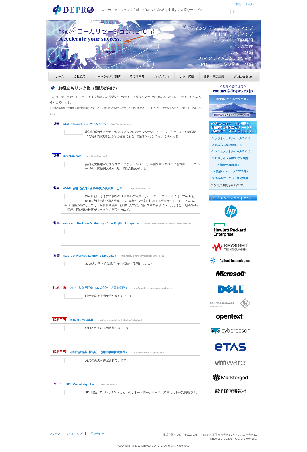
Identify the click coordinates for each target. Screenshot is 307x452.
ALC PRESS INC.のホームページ (85, 124)
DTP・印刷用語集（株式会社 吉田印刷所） (99, 288)
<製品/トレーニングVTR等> (229, 171)
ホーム (58, 76)
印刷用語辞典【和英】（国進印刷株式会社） (99, 352)
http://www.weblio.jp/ (140, 189)
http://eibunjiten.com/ (96, 156)
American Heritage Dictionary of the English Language (101, 223)
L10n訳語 (186, 76)
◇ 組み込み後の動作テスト (228, 145)
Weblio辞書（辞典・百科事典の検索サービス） (94, 188)
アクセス (55, 433)
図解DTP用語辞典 (81, 320)
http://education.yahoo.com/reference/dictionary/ (167, 224)
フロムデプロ (161, 76)
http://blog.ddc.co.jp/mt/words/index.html (153, 288)
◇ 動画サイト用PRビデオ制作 (229, 158)
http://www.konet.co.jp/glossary (148, 352)
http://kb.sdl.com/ (109, 385)
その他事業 (137, 76)
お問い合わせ (96, 433)
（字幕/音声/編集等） (225, 165)
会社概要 (79, 76)
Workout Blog (244, 76)
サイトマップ (74, 433)
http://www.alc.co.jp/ (121, 124)
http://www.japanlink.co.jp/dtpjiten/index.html (120, 320)
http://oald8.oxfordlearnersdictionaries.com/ (142, 256)
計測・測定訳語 (213, 76)
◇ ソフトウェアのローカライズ (230, 138)
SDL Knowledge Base (81, 384)
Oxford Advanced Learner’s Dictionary (89, 255)
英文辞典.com (72, 156)
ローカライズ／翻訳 (107, 76)
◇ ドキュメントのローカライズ (230, 151)
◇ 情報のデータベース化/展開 (229, 178)
